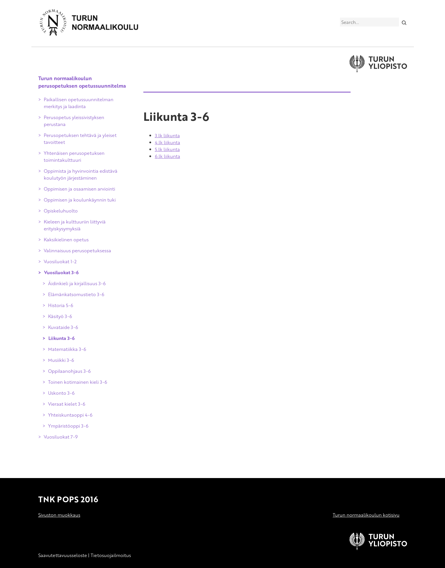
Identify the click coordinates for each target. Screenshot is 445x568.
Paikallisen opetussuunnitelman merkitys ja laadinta (78, 103)
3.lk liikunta (167, 135)
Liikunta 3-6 (61, 338)
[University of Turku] (378, 548)
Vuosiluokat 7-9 (61, 436)
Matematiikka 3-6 (67, 349)
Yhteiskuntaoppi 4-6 (70, 414)
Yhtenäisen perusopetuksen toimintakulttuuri (74, 156)
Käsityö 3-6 (60, 316)
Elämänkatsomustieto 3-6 (76, 294)
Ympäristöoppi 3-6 (68, 425)
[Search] (404, 22)
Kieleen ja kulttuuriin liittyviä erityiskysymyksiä (75, 225)
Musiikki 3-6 (61, 360)
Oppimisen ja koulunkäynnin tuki (80, 199)
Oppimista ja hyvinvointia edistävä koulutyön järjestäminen (80, 174)
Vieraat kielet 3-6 (66, 403)
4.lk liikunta (167, 142)
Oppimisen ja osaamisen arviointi (79, 188)
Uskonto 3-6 (61, 393)
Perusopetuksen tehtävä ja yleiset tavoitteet (80, 139)
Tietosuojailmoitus (111, 555)
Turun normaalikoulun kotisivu (366, 514)
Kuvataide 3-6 (63, 327)
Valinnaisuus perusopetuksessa (77, 250)
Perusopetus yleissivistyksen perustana (74, 121)
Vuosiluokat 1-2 (60, 261)
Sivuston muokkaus (59, 514)
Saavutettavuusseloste (62, 555)
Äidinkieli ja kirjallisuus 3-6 (77, 283)
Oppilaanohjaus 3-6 (69, 371)
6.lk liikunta (167, 156)
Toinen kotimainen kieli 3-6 (77, 382)
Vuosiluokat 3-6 (61, 272)
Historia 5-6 (60, 305)
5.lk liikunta (167, 149)
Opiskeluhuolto (61, 210)
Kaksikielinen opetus (66, 239)
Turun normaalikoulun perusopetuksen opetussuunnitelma (82, 81)
